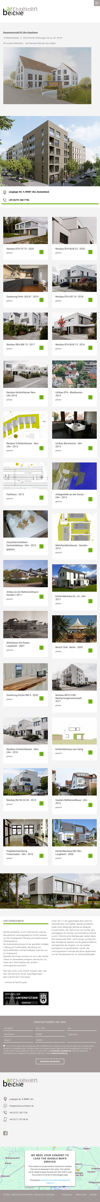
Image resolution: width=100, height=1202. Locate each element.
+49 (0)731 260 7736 (16, 200)
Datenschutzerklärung (59, 1053)
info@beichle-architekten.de (61, 1051)
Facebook (5, 1133)
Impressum (67, 1194)
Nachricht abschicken (50, 1061)
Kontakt (93, 1194)
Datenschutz (81, 1194)
